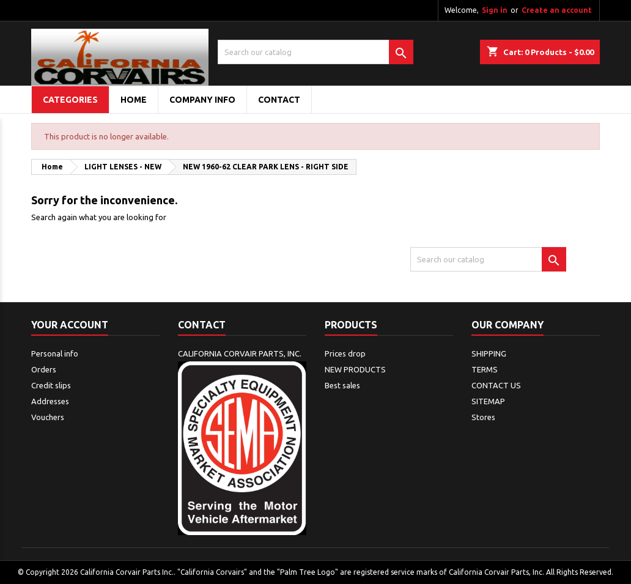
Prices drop (345, 353)
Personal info (54, 353)
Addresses (50, 401)
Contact (202, 324)
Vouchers (47, 417)
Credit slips (51, 385)
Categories (70, 100)
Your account (69, 324)
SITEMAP (488, 401)
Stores (483, 417)
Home (133, 100)
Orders (43, 369)
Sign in (494, 10)
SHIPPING (488, 353)
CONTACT (279, 100)
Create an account (557, 10)
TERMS (484, 369)
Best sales (342, 385)
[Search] (315, 52)
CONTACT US (496, 385)
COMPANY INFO (202, 100)
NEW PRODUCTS (355, 369)
